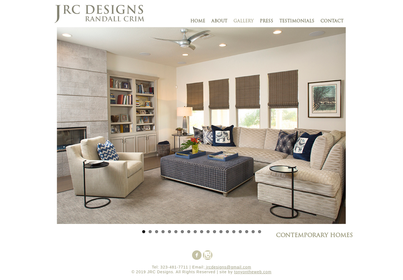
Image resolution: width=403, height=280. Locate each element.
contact (331, 21)
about (219, 21)
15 (233, 231)
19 (259, 231)
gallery (243, 21)
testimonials (296, 21)
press (266, 21)
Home (197, 21)
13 (220, 231)
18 (253, 231)
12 (214, 231)
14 (227, 231)
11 (208, 231)
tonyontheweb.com (253, 272)
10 (201, 231)
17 (246, 231)
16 (240, 231)
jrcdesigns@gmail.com (228, 267)
